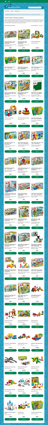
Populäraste (41, 25)
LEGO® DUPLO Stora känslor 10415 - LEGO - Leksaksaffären (37, 143)
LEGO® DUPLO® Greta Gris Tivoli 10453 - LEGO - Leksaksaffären (23, 270)
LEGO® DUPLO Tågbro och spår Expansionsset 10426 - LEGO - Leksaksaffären (10, 42)
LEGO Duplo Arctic (21, 389)
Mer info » (10, 50)
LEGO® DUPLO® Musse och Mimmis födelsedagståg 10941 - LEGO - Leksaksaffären (23, 68)
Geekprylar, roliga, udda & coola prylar (13, 6)
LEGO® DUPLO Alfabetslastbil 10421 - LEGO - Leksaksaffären (23, 143)
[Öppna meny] (6, 1)
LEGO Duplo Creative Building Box (10, 343)
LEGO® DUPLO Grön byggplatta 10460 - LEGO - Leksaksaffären (36, 93)
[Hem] (9, 1)
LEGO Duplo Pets (21, 412)
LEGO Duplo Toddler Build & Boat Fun (36, 344)
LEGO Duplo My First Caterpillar (10, 389)
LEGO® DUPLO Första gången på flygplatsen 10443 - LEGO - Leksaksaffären (10, 296)
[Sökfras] (34, 7)
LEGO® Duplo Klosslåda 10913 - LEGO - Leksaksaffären (10, 67)
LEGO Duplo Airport (34, 320)
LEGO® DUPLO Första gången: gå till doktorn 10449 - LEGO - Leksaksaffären (23, 245)
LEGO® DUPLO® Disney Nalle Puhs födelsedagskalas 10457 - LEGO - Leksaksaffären (10, 270)
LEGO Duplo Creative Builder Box (36, 389)
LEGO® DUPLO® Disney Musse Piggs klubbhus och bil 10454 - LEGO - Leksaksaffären (36, 245)
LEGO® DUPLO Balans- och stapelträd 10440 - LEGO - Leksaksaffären (22, 220)
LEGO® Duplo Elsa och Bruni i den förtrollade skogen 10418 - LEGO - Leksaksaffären (10, 194)
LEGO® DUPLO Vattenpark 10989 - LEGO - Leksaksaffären (37, 67)
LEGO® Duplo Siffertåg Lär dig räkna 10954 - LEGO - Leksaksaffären (10, 143)
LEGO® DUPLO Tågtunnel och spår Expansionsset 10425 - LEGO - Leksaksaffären (10, 245)
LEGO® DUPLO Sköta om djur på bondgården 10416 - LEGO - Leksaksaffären (36, 169)
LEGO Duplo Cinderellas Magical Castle (10, 413)
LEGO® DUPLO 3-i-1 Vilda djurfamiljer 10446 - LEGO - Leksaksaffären (36, 220)
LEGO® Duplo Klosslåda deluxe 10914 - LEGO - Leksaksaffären (36, 118)
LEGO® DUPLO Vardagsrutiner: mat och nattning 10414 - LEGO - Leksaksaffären (24, 169)
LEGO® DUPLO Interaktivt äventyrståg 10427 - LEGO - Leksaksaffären (22, 42)
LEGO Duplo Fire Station (9, 320)
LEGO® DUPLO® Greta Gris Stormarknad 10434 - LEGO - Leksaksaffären (23, 194)
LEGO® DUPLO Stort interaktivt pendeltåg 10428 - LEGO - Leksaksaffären (23, 93)
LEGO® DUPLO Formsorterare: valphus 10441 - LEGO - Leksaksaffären (23, 296)
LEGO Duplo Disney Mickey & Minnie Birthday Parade (36, 295)
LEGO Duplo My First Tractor (22, 343)
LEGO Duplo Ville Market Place (23, 320)
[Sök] (42, 7)
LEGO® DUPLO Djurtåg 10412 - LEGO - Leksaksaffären (10, 168)
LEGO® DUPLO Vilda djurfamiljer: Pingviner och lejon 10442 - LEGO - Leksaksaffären (10, 93)
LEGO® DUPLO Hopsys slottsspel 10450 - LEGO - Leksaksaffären (37, 270)
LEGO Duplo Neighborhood (35, 41)
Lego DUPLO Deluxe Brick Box (36, 412)
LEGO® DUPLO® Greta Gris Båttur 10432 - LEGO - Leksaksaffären (37, 194)
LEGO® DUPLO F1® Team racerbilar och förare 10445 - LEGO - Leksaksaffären (11, 220)
